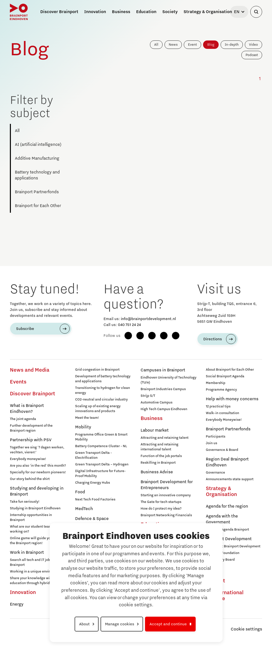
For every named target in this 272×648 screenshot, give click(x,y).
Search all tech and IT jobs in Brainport (32, 562)
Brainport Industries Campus (163, 389)
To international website (225, 596)
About (84, 624)
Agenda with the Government (222, 519)
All (156, 45)
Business (152, 418)
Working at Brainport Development (233, 546)
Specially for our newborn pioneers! (38, 472)
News (173, 45)
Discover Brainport (32, 394)
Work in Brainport (27, 552)
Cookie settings (246, 629)
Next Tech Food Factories (95, 499)
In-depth (232, 45)
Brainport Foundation (222, 553)
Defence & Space (92, 518)
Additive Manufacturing (37, 158)
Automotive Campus (156, 402)
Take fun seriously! (25, 502)
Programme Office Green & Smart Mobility (101, 437)
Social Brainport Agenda (225, 376)
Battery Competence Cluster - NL (101, 446)
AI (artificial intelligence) (38, 144)
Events (18, 382)
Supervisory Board (220, 560)
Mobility (83, 427)
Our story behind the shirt (30, 479)
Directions (212, 339)
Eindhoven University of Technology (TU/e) (168, 380)
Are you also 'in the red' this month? (38, 466)
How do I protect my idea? (161, 509)
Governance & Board (222, 450)
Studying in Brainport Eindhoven (35, 508)
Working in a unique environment (36, 571)
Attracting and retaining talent (164, 438)
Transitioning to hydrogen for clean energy (102, 390)
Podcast (252, 55)
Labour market (155, 430)
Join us (211, 443)
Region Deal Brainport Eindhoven (227, 462)
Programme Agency (221, 390)
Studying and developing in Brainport (36, 491)
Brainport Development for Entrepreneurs (167, 484)
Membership (215, 383)
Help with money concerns (232, 399)
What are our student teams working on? (32, 529)
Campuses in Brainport (163, 370)
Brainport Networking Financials (166, 515)
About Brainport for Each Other (230, 370)
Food (80, 492)
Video (253, 45)
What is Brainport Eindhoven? (27, 408)
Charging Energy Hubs (92, 483)
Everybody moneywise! (28, 459)
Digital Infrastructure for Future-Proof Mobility (100, 473)
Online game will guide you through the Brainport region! (37, 540)
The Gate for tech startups (161, 502)
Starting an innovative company (166, 495)
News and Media (29, 370)
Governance (215, 473)
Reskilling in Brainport (158, 463)
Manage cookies (119, 624)
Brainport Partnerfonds (37, 192)
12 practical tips (218, 406)
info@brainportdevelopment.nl (148, 319)
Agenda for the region (227, 506)
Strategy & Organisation (221, 491)
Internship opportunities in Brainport (31, 517)
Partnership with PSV (30, 440)
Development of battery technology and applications (102, 378)
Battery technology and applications (37, 175)
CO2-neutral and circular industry (101, 399)
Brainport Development (229, 538)
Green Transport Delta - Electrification (93, 455)
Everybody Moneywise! (224, 420)
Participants (215, 436)
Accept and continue (168, 624)
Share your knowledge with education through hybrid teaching (37, 580)
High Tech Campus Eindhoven (164, 409)
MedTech (84, 508)
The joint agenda (23, 419)
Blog (210, 45)
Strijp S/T (148, 396)
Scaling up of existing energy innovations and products (98, 408)
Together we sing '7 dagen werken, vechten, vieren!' (37, 449)
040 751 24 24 (129, 325)
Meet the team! (87, 418)
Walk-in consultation (222, 413)
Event (192, 45)
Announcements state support (229, 479)
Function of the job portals (161, 456)
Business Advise (157, 472)
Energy (16, 604)
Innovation (23, 592)
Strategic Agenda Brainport (227, 530)
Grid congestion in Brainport (97, 370)
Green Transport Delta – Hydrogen (101, 464)
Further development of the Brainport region (31, 428)
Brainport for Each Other (38, 205)
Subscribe (25, 328)
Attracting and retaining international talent (159, 446)
